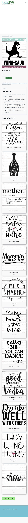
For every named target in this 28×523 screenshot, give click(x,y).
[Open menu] (25, 3)
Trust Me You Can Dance (14, 366)
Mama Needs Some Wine (14, 334)
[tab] (14, 88)
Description (4, 88)
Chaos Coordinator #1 (14, 491)
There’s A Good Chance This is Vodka (14, 397)
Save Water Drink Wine (14, 241)
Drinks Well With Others (14, 428)
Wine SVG (4, 84)
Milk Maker (14, 303)
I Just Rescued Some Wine (14, 178)
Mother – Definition (14, 210)
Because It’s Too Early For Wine (14, 147)
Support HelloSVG (8, 498)
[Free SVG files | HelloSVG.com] (8, 2)
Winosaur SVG (8, 84)
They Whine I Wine (14, 459)
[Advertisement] (14, 20)
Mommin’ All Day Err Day (14, 272)
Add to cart (9, 78)
